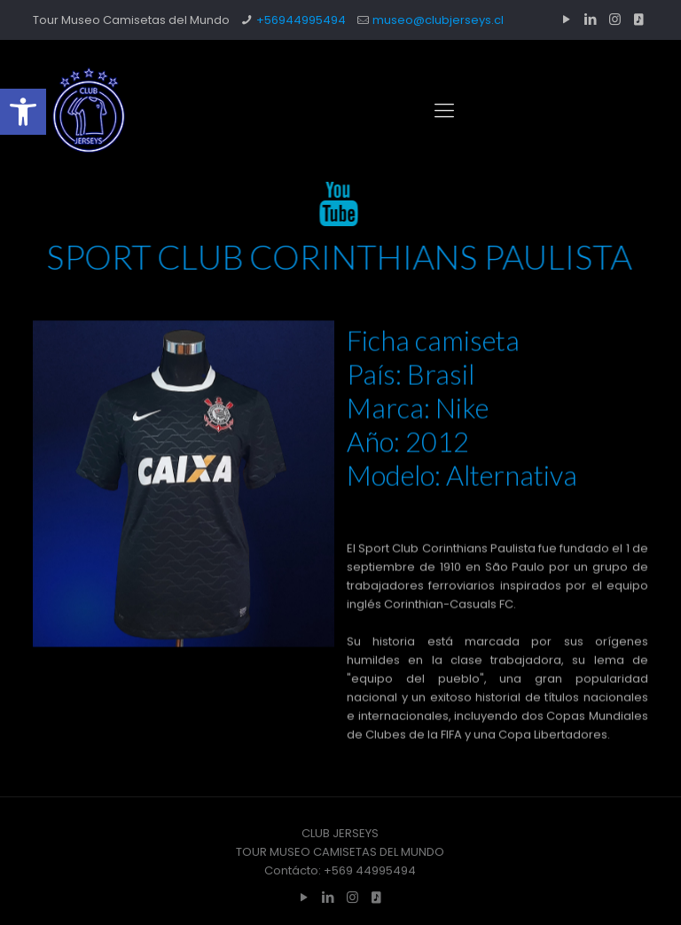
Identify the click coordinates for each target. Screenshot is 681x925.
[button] (23, 112)
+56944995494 (301, 20)
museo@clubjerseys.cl (438, 20)
